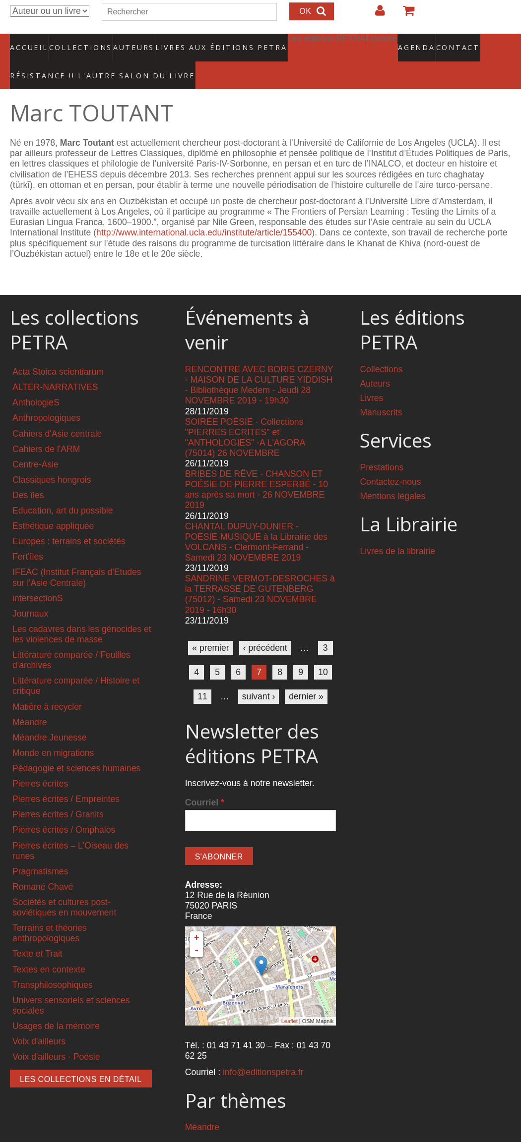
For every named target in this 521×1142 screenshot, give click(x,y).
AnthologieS (36, 382)
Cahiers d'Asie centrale (57, 413)
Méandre (29, 701)
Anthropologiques (46, 397)
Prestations (381, 447)
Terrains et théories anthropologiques (49, 913)
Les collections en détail (81, 1059)
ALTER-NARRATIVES (55, 367)
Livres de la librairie (397, 531)
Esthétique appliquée (53, 506)
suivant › (258, 676)
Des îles (28, 475)
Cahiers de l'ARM (46, 428)
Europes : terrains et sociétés (69, 521)
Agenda (381, 42)
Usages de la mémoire (56, 1006)
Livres (371, 378)
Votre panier (404, 14)
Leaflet (289, 1001)
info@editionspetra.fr (263, 1052)
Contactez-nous (390, 461)
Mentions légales (392, 476)
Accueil (29, 42)
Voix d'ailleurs (38, 1021)
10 (323, 652)
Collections (77, 42)
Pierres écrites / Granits (58, 794)
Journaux (30, 593)
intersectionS (37, 577)
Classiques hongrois (51, 459)
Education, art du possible (62, 490)
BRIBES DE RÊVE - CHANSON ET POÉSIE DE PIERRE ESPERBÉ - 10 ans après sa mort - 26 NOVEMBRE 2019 (256, 469)
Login (375, 14)
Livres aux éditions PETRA (200, 42)
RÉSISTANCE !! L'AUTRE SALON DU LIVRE (78, 60)
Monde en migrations (53, 733)
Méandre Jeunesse (49, 717)
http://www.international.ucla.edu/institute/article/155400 (204, 212)
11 (202, 676)
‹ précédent (265, 627)
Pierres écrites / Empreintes (66, 779)
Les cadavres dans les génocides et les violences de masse (81, 614)
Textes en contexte (48, 949)
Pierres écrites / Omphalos (63, 809)
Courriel (204, 782)
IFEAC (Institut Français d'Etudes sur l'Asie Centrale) (76, 557)
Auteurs (127, 42)
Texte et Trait (37, 933)
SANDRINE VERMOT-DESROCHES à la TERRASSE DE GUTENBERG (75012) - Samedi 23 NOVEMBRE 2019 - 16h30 (260, 573)
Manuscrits (381, 392)
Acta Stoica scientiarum (58, 351)
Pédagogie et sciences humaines (76, 748)
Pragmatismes (40, 851)
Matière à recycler (47, 686)
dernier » (306, 676)
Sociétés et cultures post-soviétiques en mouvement (64, 887)
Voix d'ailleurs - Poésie (56, 1036)
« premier (210, 627)
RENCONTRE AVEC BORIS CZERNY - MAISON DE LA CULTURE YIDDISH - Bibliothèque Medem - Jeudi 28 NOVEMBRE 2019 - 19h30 (259, 364)
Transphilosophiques (52, 964)
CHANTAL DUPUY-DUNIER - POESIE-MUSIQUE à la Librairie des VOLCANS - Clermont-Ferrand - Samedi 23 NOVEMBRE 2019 (256, 521)
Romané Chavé (42, 866)
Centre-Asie (35, 444)
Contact (423, 42)
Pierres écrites (40, 763)
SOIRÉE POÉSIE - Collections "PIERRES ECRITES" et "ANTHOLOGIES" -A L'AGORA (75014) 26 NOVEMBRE (245, 416)
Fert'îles (27, 536)
